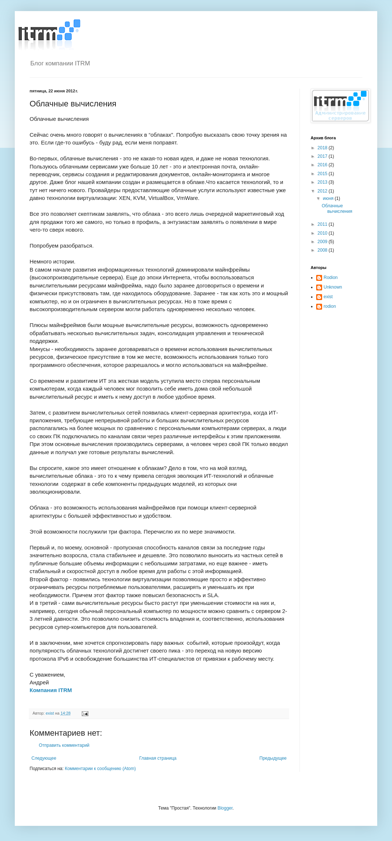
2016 (323, 164)
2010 (323, 233)
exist (328, 296)
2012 (323, 191)
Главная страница (158, 758)
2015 (323, 173)
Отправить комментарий (64, 745)
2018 (323, 147)
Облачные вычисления (337, 208)
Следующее (43, 758)
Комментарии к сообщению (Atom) (100, 768)
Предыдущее (273, 758)
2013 (323, 182)
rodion (330, 306)
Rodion (331, 277)
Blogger (225, 808)
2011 (323, 224)
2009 (323, 241)
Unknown (333, 287)
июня (329, 198)
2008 (323, 250)
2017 (323, 156)
